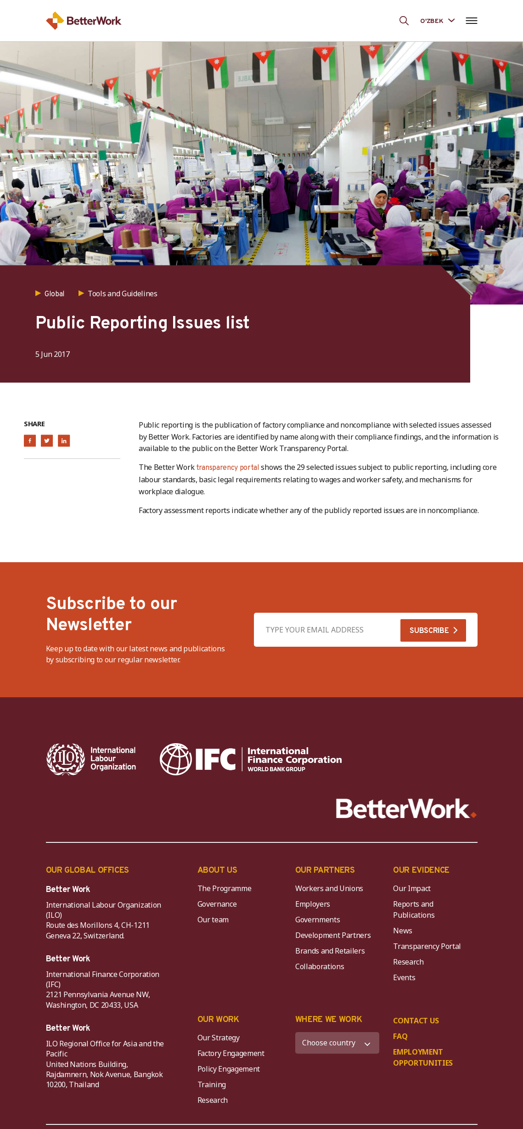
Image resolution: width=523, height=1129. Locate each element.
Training (211, 1084)
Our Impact (412, 888)
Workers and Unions (329, 888)
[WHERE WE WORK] (337, 1043)
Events (404, 977)
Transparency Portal (427, 946)
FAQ (400, 1036)
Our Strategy (218, 1038)
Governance (217, 904)
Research (408, 962)
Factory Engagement (230, 1053)
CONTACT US (416, 1021)
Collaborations (319, 966)
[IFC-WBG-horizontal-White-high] (251, 759)
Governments (317, 919)
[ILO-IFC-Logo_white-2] (91, 759)
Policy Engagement (230, 1069)
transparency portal (227, 468)
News (402, 931)
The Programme (224, 888)
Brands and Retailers (330, 951)
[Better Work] (407, 808)
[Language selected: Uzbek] (437, 20)
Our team (213, 919)
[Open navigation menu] (472, 20)
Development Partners (333, 935)
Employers (312, 904)
